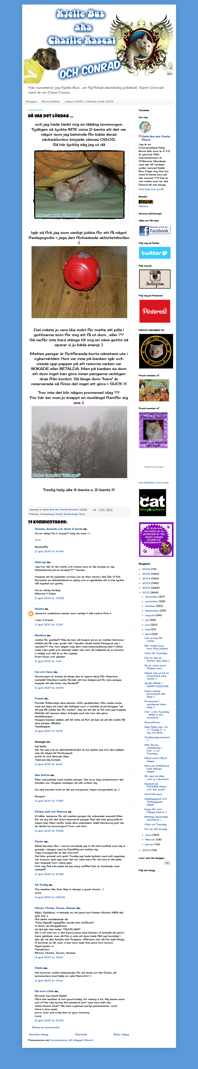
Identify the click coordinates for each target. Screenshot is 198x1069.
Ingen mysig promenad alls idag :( (155, 693)
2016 (146, 569)
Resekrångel (71, 514)
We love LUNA (44, 991)
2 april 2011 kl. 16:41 (48, 764)
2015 (146, 573)
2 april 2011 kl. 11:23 (49, 624)
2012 (146, 587)
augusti (150, 615)
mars (148, 834)
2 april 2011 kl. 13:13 (49, 730)
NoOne (39, 608)
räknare (143, 206)
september (152, 610)
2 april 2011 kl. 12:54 (49, 687)
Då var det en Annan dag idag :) (157, 659)
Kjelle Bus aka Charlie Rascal (156, 138)
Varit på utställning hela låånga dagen (157, 768)
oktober (150, 605)
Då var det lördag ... (157, 828)
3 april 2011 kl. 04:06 (50, 897)
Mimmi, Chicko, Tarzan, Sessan (55, 907)
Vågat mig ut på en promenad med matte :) (157, 675)
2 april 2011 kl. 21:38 (49, 874)
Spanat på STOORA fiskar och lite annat (155, 786)
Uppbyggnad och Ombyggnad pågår (156, 801)
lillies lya (40, 562)
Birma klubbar (51, 101)
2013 (146, 583)
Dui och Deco (44, 671)
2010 (147, 850)
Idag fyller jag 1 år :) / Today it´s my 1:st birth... (156, 729)
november (152, 601)
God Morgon (153, 794)
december (152, 596)
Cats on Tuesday (156, 824)
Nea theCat (42, 775)
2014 (146, 578)
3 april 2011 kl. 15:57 (49, 957)
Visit (153, 482)
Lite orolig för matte (154, 639)
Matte (39, 967)
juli (147, 619)
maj (148, 629)
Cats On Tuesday (156, 653)
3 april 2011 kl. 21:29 (49, 1020)
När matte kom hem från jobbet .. (157, 647)
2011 (146, 592)
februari (150, 839)
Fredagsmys (47, 514)
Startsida (81, 1034)
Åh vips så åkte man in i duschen (157, 777)
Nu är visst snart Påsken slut (155, 667)
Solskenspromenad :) (157, 739)
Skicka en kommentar (46, 1027)
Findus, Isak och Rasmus (51, 811)
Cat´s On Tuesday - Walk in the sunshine (157, 714)
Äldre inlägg (121, 1034)
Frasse (39, 698)
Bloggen (31, 101)
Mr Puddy (41, 884)
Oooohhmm (152, 722)
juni (148, 624)
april (148, 633)
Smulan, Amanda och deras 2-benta (58, 528)
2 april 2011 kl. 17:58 (49, 800)
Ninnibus (40, 635)
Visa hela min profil (151, 189)
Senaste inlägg (38, 1034)
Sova (82, 514)
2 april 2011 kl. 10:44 (49, 551)
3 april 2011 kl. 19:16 (49, 980)
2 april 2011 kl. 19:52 (49, 830)
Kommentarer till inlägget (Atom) (71, 1040)
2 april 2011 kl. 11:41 (48, 661)
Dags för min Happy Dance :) (156, 811)
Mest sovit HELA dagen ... (156, 759)
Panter (39, 841)
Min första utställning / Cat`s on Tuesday (154, 749)
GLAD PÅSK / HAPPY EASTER (156, 685)
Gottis (59, 514)
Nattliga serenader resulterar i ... (156, 818)
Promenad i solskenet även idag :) (155, 704)
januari (150, 844)
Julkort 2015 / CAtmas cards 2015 (89, 101)
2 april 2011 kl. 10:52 (49, 598)
